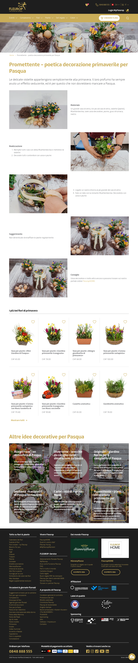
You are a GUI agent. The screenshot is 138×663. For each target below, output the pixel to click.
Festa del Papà (14, 617)
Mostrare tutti (17, 420)
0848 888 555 (20, 651)
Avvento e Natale (15, 631)
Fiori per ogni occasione (17, 595)
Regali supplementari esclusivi (20, 581)
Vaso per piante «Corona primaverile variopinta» (114, 351)
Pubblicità (43, 614)
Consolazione (14, 638)
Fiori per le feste (15, 607)
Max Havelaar (14, 578)
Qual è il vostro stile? (47, 542)
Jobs (41, 619)
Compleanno (14, 597)
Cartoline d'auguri (46, 571)
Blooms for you (14, 547)
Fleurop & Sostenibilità (48, 605)
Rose (11, 549)
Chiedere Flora (111, 18)
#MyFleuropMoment (47, 547)
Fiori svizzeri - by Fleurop (18, 544)
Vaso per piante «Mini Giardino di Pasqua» (21, 351)
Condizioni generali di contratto (51, 595)
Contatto (43, 624)
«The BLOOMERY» (46, 612)
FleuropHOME (89, 281)
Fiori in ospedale (15, 636)
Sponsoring (44, 617)
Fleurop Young (45, 544)
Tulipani (12, 556)
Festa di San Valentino (17, 609)
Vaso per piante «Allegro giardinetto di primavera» (84, 353)
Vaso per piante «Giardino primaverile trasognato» (52, 353)
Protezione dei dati (47, 597)
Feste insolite (14, 621)
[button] (13, 18)
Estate (11, 626)
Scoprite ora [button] (79, 572)
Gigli (10, 552)
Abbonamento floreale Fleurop (51, 559)
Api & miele (13, 619)
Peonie (11, 559)
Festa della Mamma (16, 614)
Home (11, 55)
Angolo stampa (45, 607)
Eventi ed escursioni (16, 605)
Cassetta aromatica (81, 403)
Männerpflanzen (15, 566)
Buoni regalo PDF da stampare (51, 576)
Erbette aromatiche (16, 564)
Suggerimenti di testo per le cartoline (22, 593)
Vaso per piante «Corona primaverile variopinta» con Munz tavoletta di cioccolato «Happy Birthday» (22, 408)
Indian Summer (14, 629)
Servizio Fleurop (45, 581)
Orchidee (12, 561)
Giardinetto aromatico (114, 403)
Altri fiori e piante (15, 571)
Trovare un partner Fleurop (50, 583)
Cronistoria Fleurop (47, 602)
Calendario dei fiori (16, 540)
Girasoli (11, 554)
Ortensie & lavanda (16, 568)
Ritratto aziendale (46, 600)
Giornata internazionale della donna (22, 612)
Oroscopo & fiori (15, 600)
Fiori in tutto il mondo (48, 568)
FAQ (41, 566)
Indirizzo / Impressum (48, 621)
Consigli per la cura (16, 573)
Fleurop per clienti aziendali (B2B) (52, 578)
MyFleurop (44, 561)
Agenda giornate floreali (18, 602)
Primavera (12, 624)
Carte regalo (44, 573)
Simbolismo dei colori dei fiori (20, 576)
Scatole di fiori (14, 542)
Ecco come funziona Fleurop (50, 564)
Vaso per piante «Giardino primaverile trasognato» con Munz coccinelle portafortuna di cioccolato (53, 408)
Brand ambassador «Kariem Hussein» (53, 609)
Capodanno (13, 634)
